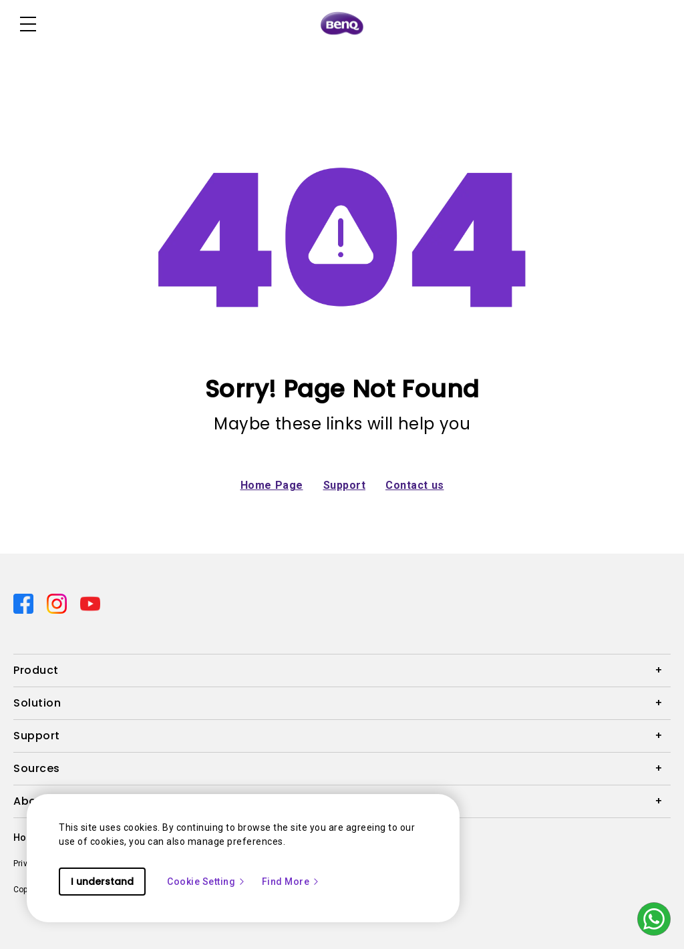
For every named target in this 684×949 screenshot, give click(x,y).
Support (344, 485)
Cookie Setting (206, 881)
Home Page (271, 485)
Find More (291, 881)
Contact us (414, 485)
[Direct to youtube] (90, 603)
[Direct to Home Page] (342, 24)
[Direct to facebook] (24, 603)
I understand (102, 881)
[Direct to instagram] (58, 603)
